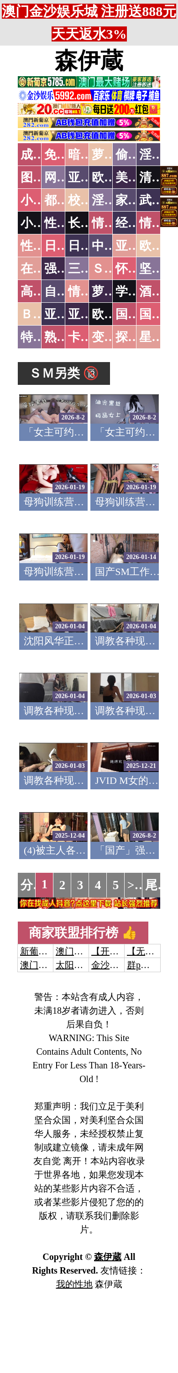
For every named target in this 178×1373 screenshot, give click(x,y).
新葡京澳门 (43, 951)
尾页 (157, 885)
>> (134, 885)
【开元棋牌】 (118, 951)
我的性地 (74, 1284)
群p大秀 (143, 965)
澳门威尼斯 (78, 951)
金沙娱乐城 (114, 965)
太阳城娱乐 (78, 965)
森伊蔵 (89, 60)
